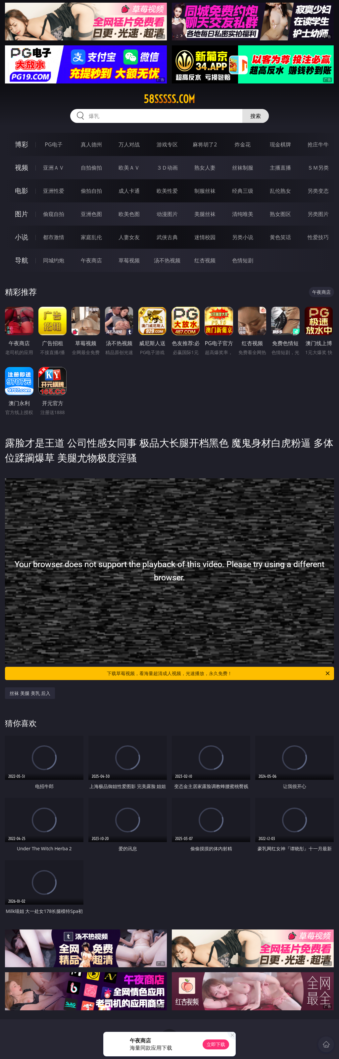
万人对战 (129, 144)
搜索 (255, 116)
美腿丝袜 (205, 214)
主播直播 (280, 167)
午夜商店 (91, 260)
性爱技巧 (318, 237)
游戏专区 (167, 144)
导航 (21, 260)
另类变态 (318, 190)
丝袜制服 (242, 167)
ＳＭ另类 (318, 167)
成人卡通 (129, 190)
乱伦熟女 (280, 190)
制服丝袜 (205, 190)
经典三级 (242, 190)
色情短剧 (242, 260)
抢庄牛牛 (318, 144)
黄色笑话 (280, 237)
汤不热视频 (167, 260)
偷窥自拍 (53, 214)
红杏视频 (205, 260)
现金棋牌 (280, 144)
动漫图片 (167, 214)
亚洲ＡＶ (53, 167)
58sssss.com (169, 99)
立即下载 (216, 1044)
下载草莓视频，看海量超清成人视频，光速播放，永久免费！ (219, 673)
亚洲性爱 (53, 190)
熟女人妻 (205, 167)
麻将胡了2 (205, 144)
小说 (21, 237)
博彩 (21, 144)
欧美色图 (129, 214)
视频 (21, 167)
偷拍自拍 (91, 190)
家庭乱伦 (91, 237)
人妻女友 (129, 237)
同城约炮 (53, 260)
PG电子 (53, 144)
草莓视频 (129, 260)
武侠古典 (167, 237)
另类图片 (318, 214)
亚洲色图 (91, 214)
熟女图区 (280, 214)
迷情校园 (205, 237)
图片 (21, 213)
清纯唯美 (242, 214)
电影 (21, 190)
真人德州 (91, 144)
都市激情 (53, 237)
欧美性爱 (167, 190)
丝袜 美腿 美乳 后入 (30, 693)
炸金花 (243, 144)
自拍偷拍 (91, 167)
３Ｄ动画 (167, 167)
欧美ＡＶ (129, 167)
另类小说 (242, 237)
